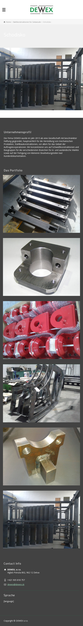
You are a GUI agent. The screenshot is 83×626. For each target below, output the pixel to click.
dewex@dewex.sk (15, 584)
